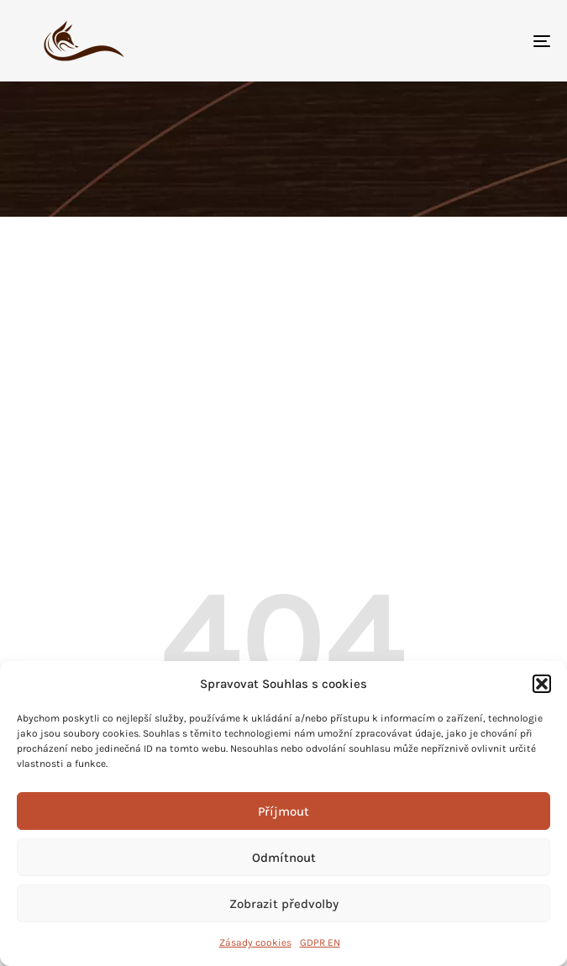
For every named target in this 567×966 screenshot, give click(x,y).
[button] (541, 683)
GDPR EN (320, 942)
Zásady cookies (255, 942)
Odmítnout (284, 857)
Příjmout (283, 811)
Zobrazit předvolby (284, 903)
